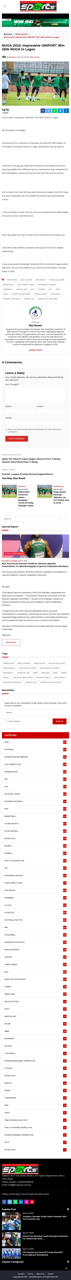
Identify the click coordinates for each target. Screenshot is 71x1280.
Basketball (8, 285)
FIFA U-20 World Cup (36, 860)
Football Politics (36, 920)
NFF (32, 289)
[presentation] (29, 721)
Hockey (35, 1046)
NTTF (35, 1142)
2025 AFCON (41, 280)
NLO (35, 972)
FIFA (36, 809)
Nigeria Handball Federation (35, 1135)
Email (40, 406)
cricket (35, 957)
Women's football (36, 801)
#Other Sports (43, 677)
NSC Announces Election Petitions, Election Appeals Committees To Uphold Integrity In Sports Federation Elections (35, 565)
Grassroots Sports (47, 285)
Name (8, 406)
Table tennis (35, 964)
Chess (35, 1090)
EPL (35, 868)
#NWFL (6, 677)
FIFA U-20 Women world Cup (35, 1127)
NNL (50, 289)
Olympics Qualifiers (21, 294)
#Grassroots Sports (50, 668)
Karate (35, 1083)
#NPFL (64, 673)
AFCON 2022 (35, 1150)
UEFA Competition (35, 883)
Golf (35, 1009)
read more (11, 642)
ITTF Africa (35, 1053)
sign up (59, 721)
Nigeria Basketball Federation (35, 1061)
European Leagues (35, 875)
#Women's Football (12, 682)
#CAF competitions (28, 668)
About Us (41, 1274)
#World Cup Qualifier (50, 682)
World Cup (29, 299)
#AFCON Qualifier (57, 663)
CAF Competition (36, 764)
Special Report (35, 949)
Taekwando (35, 1098)
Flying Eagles (36, 831)
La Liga (36, 905)
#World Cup (31, 682)
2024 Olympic (26, 280)
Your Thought (12, 384)
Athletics (36, 912)
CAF (36, 786)
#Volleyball (60, 677)
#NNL (55, 673)
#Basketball (9, 668)
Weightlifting (35, 1001)
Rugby (35, 1024)
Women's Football (12, 299)
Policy (31, 1274)
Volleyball (56, 294)
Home (8, 34)
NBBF (35, 1031)
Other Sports (21, 34)
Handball (8, 289)
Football (36, 749)
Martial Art (21, 289)
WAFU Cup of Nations (35, 979)
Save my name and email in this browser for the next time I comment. (35, 430)
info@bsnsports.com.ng (19, 1185)
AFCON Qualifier (56, 280)
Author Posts (35, 350)
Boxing (36, 846)
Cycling (35, 1068)
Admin (22, 486)
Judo (35, 1112)
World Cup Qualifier (48, 299)
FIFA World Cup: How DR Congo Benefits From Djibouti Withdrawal (43, 1253)
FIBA (35, 1105)
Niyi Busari (13, 57)
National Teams (35, 794)
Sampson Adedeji (10, 561)
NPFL (58, 289)
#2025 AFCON (39, 663)
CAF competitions (26, 285)
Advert (50, 1274)
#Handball (8, 673)
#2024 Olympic (24, 663)
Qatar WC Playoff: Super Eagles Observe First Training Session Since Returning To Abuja (35, 458)
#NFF (35, 673)
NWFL (5, 294)
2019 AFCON (12, 280)
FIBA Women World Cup (35, 1120)
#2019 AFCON (8, 663)
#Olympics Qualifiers (23, 677)
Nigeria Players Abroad (14, 554)
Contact (21, 1274)
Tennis (35, 986)
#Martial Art (23, 673)
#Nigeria (46, 673)
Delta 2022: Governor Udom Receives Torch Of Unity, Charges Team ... (26, 500)
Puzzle (8, 418)
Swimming (35, 1038)
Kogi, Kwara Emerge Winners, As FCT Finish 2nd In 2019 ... (61, 497)
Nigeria (41, 289)
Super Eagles (36, 771)
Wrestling (35, 994)
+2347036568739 (25, 1182)
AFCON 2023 (35, 1075)
